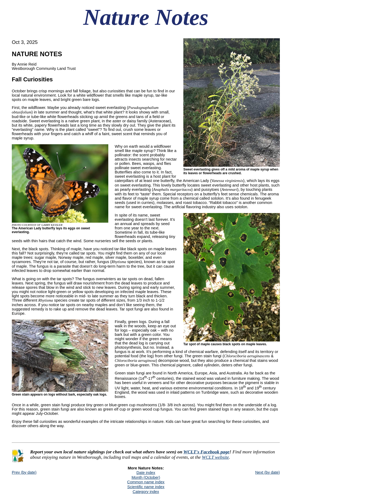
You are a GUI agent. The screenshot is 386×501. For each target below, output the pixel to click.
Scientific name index (146, 487)
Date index (145, 472)
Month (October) (146, 477)
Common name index (145, 482)
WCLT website (215, 457)
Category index (146, 491)
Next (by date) (267, 472)
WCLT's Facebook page (206, 451)
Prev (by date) (24, 472)
